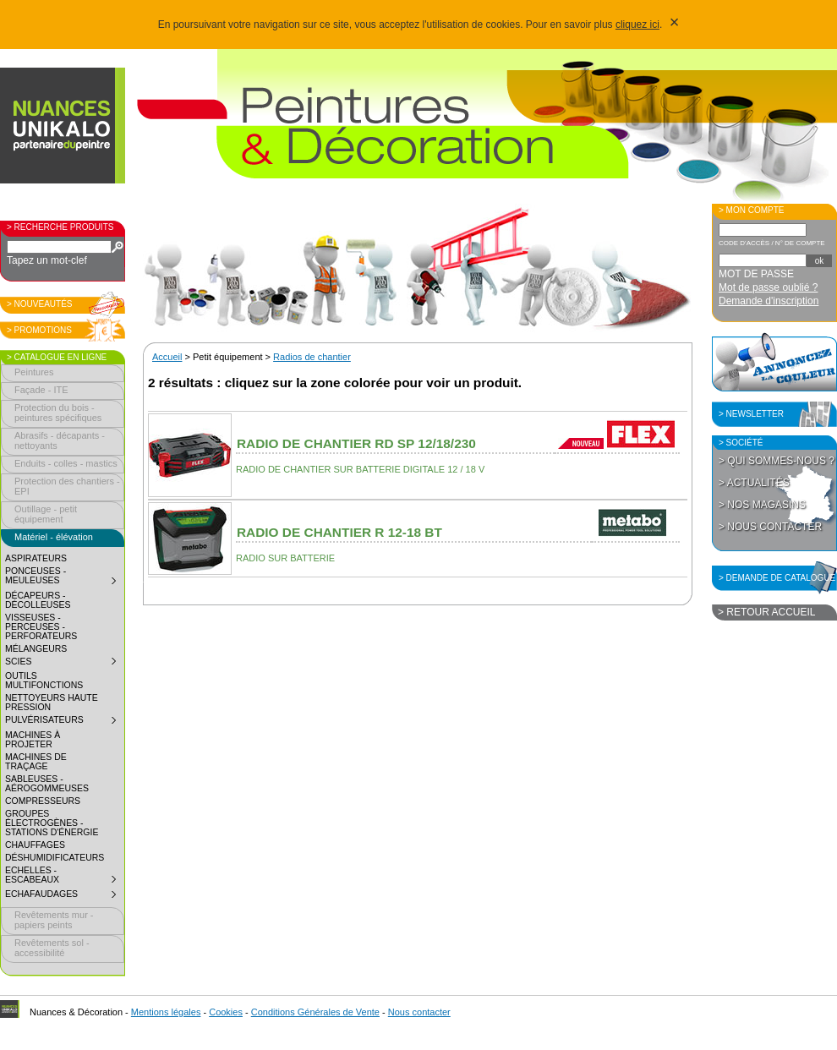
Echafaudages (64, 896)
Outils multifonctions (44, 680)
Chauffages (35, 845)
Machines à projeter (32, 739)
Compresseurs (42, 801)
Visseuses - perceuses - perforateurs (41, 627)
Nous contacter (419, 1012)
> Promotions (39, 330)
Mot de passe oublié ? (768, 287)
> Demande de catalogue (777, 577)
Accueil (167, 357)
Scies (64, 663)
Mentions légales (166, 1012)
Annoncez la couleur (774, 361)
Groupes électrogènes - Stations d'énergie (51, 823)
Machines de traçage (36, 761)
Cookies (226, 1012)
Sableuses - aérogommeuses (47, 783)
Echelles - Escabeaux (64, 877)
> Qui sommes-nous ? (776, 461)
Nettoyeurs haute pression (51, 702)
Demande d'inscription (768, 301)
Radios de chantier (312, 357)
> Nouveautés (40, 304)
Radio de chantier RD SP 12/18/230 (356, 443)
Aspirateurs (36, 558)
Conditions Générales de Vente (315, 1012)
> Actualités (754, 483)
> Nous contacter (770, 527)
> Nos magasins (762, 505)
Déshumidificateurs (54, 857)
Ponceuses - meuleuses (64, 577)
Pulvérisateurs (64, 722)
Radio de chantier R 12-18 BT (339, 532)
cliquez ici (637, 24)
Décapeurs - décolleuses (37, 600)
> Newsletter (751, 413)
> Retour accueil (766, 612)
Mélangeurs (36, 649)
